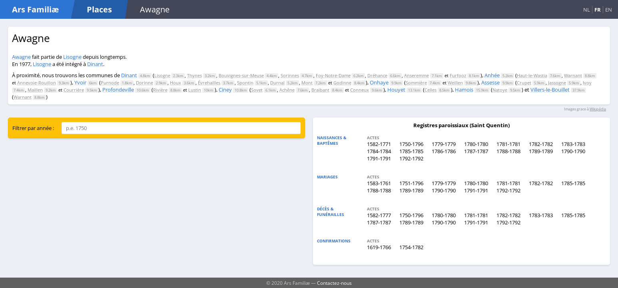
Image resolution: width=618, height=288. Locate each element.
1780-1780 (476, 144)
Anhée (492, 75)
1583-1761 (379, 183)
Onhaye (379, 82)
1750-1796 (411, 144)
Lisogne (72, 56)
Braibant (320, 90)
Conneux (359, 90)
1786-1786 (444, 151)
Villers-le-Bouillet (550, 89)
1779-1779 (444, 144)
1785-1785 (411, 151)
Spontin (245, 83)
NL (586, 9)
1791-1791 (379, 158)
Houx (175, 83)
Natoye (499, 90)
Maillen (35, 90)
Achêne (287, 90)
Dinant (95, 64)
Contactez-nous (334, 283)
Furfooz (458, 75)
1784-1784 (379, 151)
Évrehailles (209, 83)
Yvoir (80, 82)
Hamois (464, 89)
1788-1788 (508, 151)
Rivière (160, 90)
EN (608, 9)
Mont (307, 83)
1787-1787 (476, 151)
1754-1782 (411, 247)
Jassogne (557, 83)
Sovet (257, 90)
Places (99, 9)
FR (597, 9)
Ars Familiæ (35, 9)
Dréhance (377, 75)
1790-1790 (573, 151)
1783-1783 (573, 144)
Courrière (74, 90)
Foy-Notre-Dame (333, 75)
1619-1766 (379, 247)
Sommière (416, 83)
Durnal (277, 83)
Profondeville (118, 89)
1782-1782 (541, 144)
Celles (431, 90)
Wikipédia (598, 109)
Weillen (455, 83)
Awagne (21, 56)
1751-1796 (411, 183)
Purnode (110, 83)
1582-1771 (379, 144)
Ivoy (587, 83)
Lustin (194, 90)
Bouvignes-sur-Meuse (241, 75)
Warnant (573, 75)
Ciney (225, 89)
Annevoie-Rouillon (36, 83)
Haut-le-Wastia (532, 75)
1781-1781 (508, 144)
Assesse (490, 82)
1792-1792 (411, 158)
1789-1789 (541, 151)
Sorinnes (290, 75)
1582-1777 (379, 215)
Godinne (342, 83)
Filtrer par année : (33, 128)
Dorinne (144, 83)
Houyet (396, 89)
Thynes (194, 75)
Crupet (524, 83)
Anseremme (416, 75)
